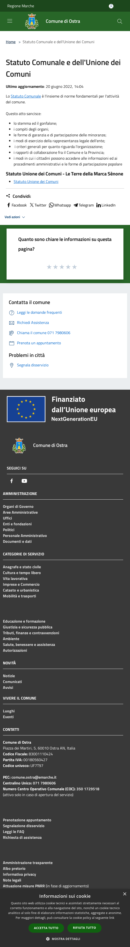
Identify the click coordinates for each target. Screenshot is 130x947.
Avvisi (8, 687)
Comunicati (12, 681)
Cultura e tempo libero (22, 573)
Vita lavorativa (15, 578)
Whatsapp (59, 205)
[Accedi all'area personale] (111, 6)
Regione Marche (20, 6)
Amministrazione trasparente (28, 862)
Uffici (7, 518)
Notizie (9, 676)
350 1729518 (87, 789)
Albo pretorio (14, 868)
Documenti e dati (17, 541)
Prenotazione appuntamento (27, 820)
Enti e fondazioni (17, 524)
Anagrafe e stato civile (22, 567)
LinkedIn (106, 205)
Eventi (8, 717)
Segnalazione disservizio (24, 826)
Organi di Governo (18, 506)
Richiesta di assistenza (22, 837)
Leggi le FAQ (13, 831)
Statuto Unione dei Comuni (36, 181)
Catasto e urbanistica (21, 590)
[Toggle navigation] (10, 21)
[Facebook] (12, 481)
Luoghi (9, 711)
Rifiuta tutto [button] (84, 928)
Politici (8, 530)
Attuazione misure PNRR (24, 886)
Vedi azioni (16, 217)
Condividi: (18, 196)
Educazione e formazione (24, 621)
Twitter (37, 205)
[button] (65, 938)
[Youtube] (24, 481)
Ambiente (11, 639)
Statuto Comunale (26, 96)
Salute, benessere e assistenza (29, 644)
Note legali (12, 880)
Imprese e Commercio (21, 584)
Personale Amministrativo (25, 535)
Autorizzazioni (15, 650)
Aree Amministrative (20, 512)
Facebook (16, 205)
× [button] (124, 894)
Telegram (83, 205)
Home (11, 42)
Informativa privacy (19, 874)
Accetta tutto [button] (46, 928)
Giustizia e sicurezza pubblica (27, 627)
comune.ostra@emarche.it (33, 777)
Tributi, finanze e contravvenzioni (31, 633)
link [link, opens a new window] (111, 918)
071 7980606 (44, 783)
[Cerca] (120, 21)
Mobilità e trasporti (19, 596)
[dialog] (65, 918)
